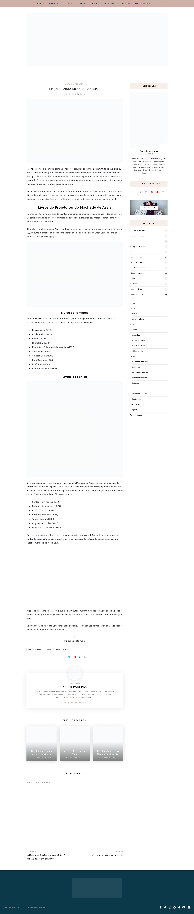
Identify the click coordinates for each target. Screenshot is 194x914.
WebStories (110, 3)
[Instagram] (72, 702)
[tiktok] (179, 907)
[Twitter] (140, 192)
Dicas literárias (136, 262)
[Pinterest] (76, 702)
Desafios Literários (138, 257)
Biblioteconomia (137, 236)
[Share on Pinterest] (75, 657)
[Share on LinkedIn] (80, 657)
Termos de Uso (142, 3)
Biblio (95, 3)
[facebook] (160, 907)
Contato (53, 3)
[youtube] (183, 907)
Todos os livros (136, 289)
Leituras (67, 3)
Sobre (40, 3)
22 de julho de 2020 (75, 94)
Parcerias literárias (140, 362)
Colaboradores (138, 319)
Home (29, 3)
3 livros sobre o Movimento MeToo (107, 855)
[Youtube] (80, 702)
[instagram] (170, 907)
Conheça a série (136, 252)
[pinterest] (174, 907)
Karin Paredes (75, 686)
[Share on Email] (85, 657)
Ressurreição (38, 330)
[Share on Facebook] (64, 657)
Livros (81, 3)
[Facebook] (68, 702)
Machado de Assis (35, 168)
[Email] (84, 702)
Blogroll (125, 3)
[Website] (65, 702)
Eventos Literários (137, 268)
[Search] (167, 3)
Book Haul (134, 241)
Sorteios (133, 284)
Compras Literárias (138, 247)
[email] (189, 907)
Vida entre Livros (137, 294)
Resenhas (134, 278)
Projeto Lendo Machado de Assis (57, 649)
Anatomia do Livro (137, 231)
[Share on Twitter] (69, 657)
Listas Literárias (75, 84)
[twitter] (165, 907)
